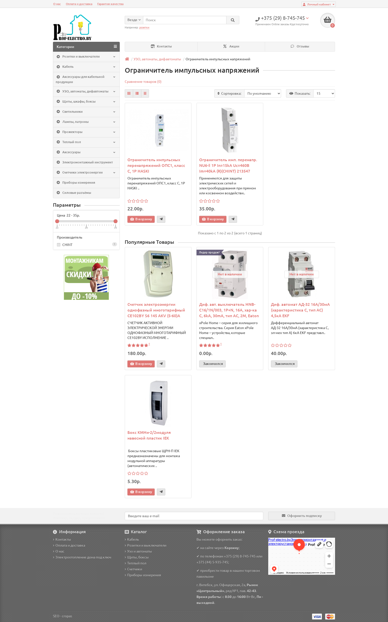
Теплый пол (86, 142)
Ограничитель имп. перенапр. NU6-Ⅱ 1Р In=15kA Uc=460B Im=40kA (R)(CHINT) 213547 (228, 165)
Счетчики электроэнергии (86, 172)
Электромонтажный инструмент (84, 162)
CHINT (86, 244)
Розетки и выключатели (86, 56)
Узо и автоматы (138, 551)
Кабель (86, 67)
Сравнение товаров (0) (143, 82)
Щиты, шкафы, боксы (86, 101)
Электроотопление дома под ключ (82, 557)
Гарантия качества (110, 3)
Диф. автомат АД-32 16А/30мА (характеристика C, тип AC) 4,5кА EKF (300, 310)
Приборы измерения (75, 182)
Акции (231, 46)
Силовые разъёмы (73, 192)
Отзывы (300, 46)
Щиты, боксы (137, 557)
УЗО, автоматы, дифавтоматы (86, 91)
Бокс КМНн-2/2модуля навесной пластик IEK (149, 435)
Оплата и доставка (79, 3)
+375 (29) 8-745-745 (240, 556)
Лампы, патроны (86, 121)
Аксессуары (86, 152)
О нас (57, 3)
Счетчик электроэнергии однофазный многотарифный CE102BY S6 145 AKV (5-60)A (156, 310)
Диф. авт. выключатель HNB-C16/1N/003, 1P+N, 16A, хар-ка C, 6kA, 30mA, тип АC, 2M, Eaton (229, 310)
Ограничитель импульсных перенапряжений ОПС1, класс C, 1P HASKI (156, 165)
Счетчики (133, 569)
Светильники (86, 111)
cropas (67, 616)
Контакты (161, 46)
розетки (144, 27)
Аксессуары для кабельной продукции (86, 79)
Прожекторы (86, 132)
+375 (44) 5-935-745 (212, 562)
